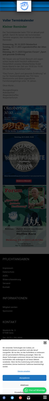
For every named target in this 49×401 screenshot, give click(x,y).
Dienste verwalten (24, 371)
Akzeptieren (24, 378)
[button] (45, 342)
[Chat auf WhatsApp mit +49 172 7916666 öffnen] (34, 390)
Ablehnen (24, 385)
